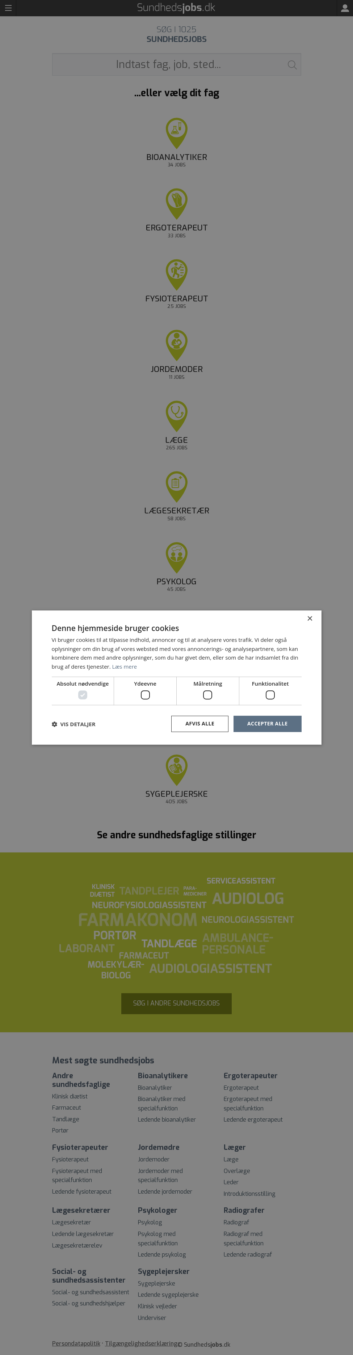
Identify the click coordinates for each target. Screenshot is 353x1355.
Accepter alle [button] (267, 723)
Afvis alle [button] (199, 723)
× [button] (309, 619)
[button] (74, 724)
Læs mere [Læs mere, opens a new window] (124, 666)
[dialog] (176, 677)
